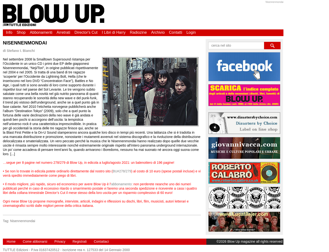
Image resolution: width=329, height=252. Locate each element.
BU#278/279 (122, 171)
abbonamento (121, 184)
